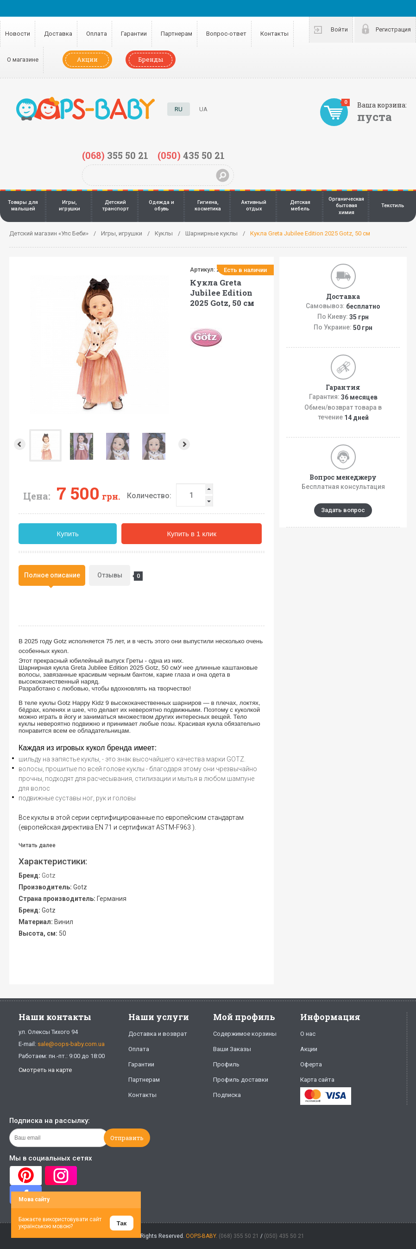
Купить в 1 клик (191, 534)
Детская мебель (300, 205)
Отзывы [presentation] (114, 576)
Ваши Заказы (232, 1049)
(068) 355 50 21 (239, 1236)
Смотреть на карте (45, 1069)
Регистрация (393, 29)
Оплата (96, 33)
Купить (67, 534)
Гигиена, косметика (208, 205)
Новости (17, 33)
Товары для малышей (23, 205)
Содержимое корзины (245, 1033)
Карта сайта (317, 1079)
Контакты (274, 33)
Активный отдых (253, 205)
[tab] (52, 575)
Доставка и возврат (157, 1033)
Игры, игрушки (69, 205)
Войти (339, 29)
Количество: (149, 495)
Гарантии (134, 33)
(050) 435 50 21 (284, 1236)
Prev (19, 444)
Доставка (58, 33)
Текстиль (392, 206)
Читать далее (37, 845)
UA (203, 109)
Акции (87, 59)
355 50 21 (115, 155)
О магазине (22, 59)
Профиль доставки (240, 1079)
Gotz (49, 875)
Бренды (150, 59)
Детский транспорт (115, 205)
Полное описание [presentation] (52, 575)
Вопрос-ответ (226, 33)
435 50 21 (191, 155)
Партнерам (176, 33)
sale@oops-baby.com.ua (71, 1043)
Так (121, 1223)
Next (185, 444)
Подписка (227, 1094)
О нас (307, 1033)
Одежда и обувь (161, 205)
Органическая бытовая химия (346, 206)
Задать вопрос (343, 510)
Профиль (226, 1064)
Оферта (311, 1064)
